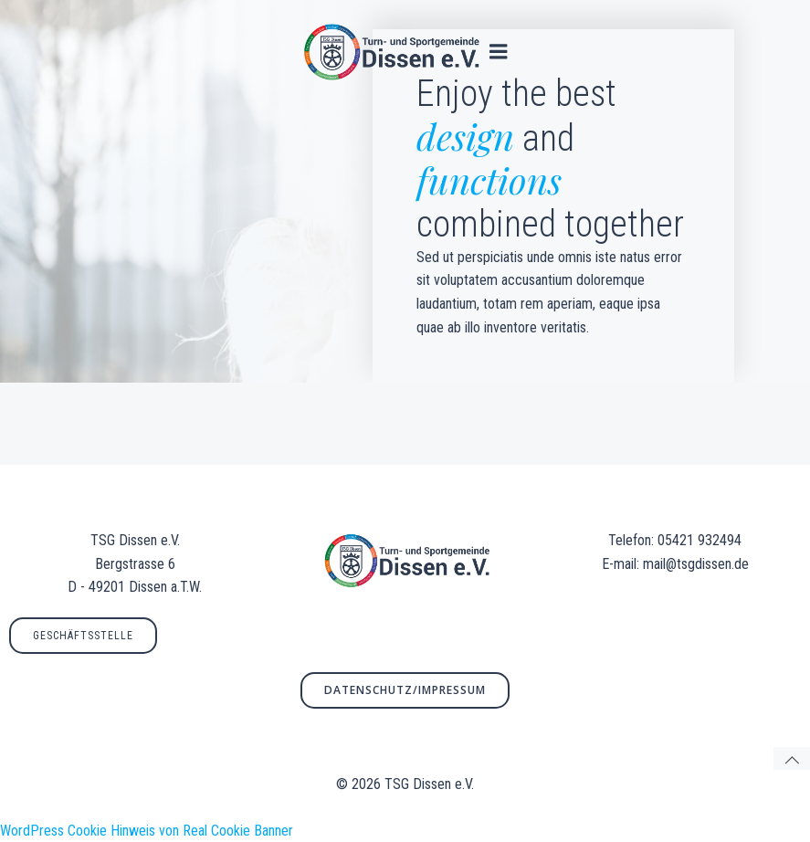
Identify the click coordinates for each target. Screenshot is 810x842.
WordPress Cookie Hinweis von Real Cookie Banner (146, 830)
